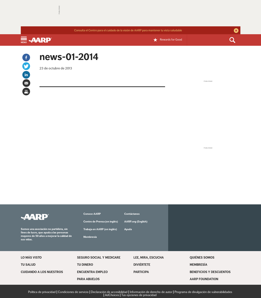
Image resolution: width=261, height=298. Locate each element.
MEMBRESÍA (198, 264)
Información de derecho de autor (151, 292)
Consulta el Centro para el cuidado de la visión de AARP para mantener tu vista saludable (128, 30)
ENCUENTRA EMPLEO (92, 272)
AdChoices (112, 295)
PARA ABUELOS (88, 279)
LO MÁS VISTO (31, 257)
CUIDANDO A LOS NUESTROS (42, 272)
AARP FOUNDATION (204, 279)
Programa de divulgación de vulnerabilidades (203, 292)
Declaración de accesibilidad (109, 292)
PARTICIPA (141, 272)
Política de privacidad (42, 292)
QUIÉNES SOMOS (202, 257)
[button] (24, 40)
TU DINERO (85, 264)
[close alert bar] (235, 31)
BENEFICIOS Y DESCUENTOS (210, 272)
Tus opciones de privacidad (139, 295)
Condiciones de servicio (73, 292)
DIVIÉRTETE (141, 264)
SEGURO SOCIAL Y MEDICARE (98, 257)
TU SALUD (28, 264)
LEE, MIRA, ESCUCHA (148, 257)
